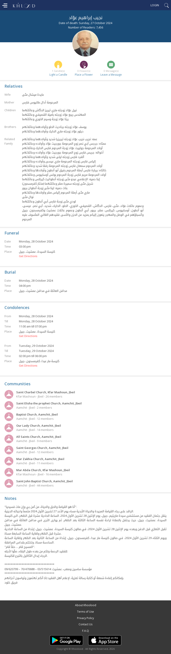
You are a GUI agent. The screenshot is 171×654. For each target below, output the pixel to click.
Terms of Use (85, 612)
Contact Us (85, 624)
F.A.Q (85, 631)
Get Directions (28, 256)
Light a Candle (58, 75)
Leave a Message (111, 75)
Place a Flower (84, 75)
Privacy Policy (85, 618)
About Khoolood (85, 605)
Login (155, 5)
